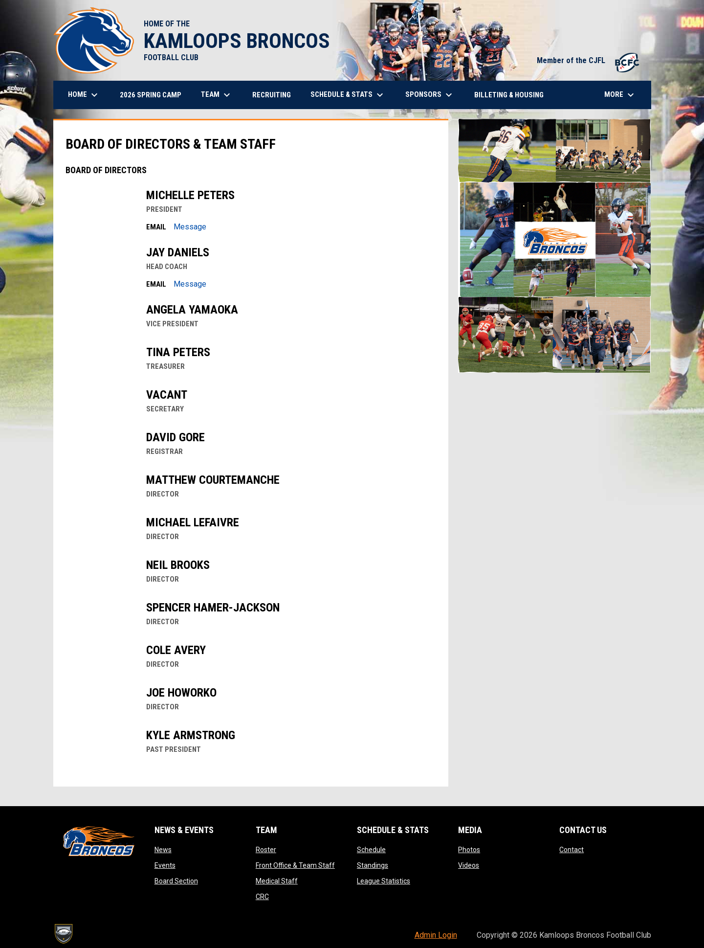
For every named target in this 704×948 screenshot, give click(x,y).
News (163, 850)
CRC (262, 897)
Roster (266, 850)
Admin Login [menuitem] (436, 935)
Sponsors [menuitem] (430, 95)
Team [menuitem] (217, 95)
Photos (469, 850)
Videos (468, 865)
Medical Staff (277, 881)
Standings (372, 865)
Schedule (371, 850)
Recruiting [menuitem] (271, 94)
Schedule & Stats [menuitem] (348, 95)
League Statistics (383, 881)
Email (156, 227)
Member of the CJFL (589, 60)
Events (165, 865)
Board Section (176, 881)
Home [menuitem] (84, 95)
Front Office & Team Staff (295, 865)
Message (190, 226)
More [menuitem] (620, 95)
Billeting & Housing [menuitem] (509, 94)
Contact (571, 850)
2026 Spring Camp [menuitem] (150, 94)
